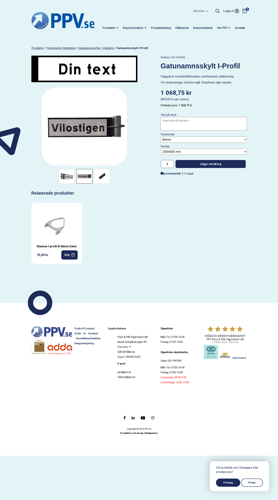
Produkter (110, 28)
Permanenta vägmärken (61, 48)
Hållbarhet (182, 28)
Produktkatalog (161, 28)
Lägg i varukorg (210, 164)
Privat (251, 482)
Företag (228, 482)
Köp (69, 255)
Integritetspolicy (84, 343)
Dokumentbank (203, 28)
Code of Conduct (84, 328)
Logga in (231, 11)
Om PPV (224, 28)
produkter (37, 48)
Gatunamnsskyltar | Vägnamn (96, 48)
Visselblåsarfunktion (88, 338)
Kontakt (240, 28)
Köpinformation (135, 28)
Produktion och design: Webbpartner (139, 433)
